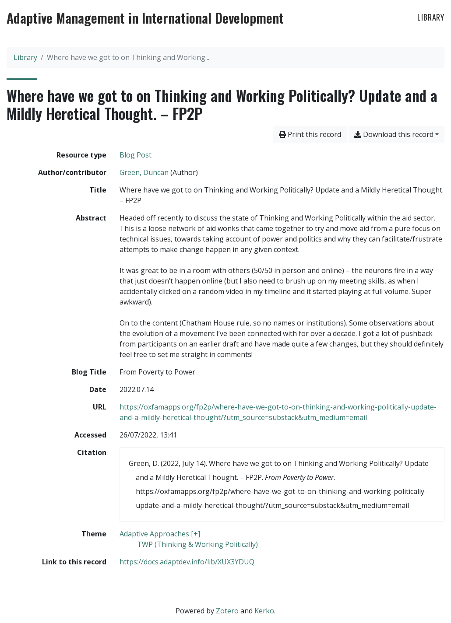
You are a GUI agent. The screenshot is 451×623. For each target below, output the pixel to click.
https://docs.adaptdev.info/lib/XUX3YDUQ (187, 562)
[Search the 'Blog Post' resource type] (136, 155)
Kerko (264, 611)
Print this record (310, 134)
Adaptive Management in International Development (145, 18)
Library (430, 17)
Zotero (227, 611)
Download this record (393, 134)
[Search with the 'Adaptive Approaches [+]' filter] (160, 534)
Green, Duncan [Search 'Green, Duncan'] (144, 172)
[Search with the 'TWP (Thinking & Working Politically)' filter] (197, 544)
